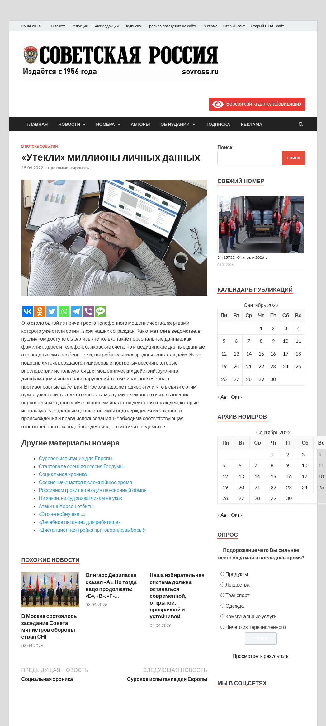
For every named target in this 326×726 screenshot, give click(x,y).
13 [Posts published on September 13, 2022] (241, 476)
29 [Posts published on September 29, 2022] (273, 498)
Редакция (79, 26)
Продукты (236, 574)
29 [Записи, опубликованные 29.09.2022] (261, 379)
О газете (58, 26)
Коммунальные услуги (250, 616)
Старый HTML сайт (267, 26)
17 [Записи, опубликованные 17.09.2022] (285, 353)
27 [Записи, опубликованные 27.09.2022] (236, 379)
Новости (69, 124)
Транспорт (237, 595)
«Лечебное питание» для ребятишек (79, 522)
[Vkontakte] (27, 311)
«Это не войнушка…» (62, 514)
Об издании (175, 124)
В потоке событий (39, 146)
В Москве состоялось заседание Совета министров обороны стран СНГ (49, 626)
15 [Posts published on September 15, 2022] (273, 476)
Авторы (140, 124)
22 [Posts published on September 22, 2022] (273, 487)
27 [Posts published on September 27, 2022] (241, 498)
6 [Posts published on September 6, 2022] (240, 465)
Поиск (224, 147)
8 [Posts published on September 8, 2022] (272, 465)
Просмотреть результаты (261, 656)
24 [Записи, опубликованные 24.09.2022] (285, 366)
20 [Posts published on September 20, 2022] (241, 487)
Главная (37, 124)
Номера (105, 124)
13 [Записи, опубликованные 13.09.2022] (236, 353)
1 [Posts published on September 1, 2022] (272, 454)
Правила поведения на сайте (172, 26)
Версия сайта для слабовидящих (256, 103)
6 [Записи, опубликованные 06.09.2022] (236, 341)
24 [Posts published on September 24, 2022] (304, 487)
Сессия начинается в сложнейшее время (85, 482)
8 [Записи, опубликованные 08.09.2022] (261, 341)
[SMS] (100, 311)
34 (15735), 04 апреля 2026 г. (242, 257)
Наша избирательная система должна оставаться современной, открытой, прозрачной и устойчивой (177, 596)
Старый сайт (234, 26)
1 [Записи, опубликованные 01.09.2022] (261, 328)
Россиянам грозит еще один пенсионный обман (93, 490)
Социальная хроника (63, 474)
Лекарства (237, 584)
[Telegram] (76, 311)
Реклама (209, 26)
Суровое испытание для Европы (76, 458)
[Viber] (88, 311)
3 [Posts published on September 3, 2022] (303, 454)
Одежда (234, 606)
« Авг (222, 397)
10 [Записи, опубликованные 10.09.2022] (285, 341)
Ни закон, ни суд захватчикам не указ (80, 498)
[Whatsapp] (64, 311)
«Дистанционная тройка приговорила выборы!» (93, 530)
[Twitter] (51, 311)
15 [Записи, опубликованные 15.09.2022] (261, 353)
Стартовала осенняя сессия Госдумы (81, 466)
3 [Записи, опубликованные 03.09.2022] (285, 328)
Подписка (132, 26)
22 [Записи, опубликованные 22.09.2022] (261, 366)
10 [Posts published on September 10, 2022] (304, 465)
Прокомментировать (68, 167)
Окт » (237, 397)
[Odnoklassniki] (39, 311)
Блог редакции (106, 26)
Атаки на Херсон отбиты (66, 506)
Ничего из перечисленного (255, 627)
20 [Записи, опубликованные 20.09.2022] (236, 366)
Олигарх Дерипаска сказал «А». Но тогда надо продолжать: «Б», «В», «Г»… (111, 585)
